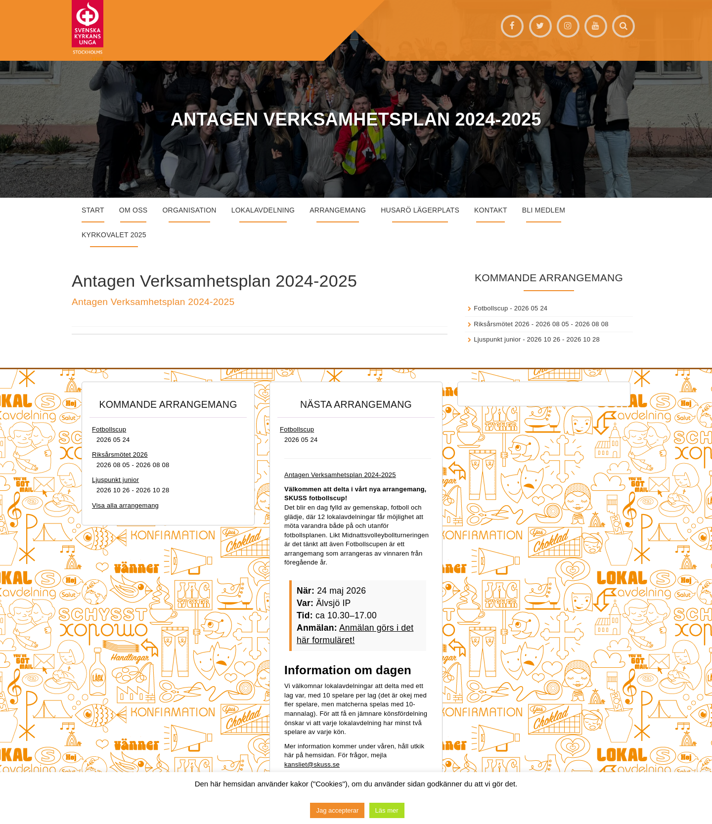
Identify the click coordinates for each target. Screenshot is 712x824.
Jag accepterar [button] (337, 810)
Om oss (133, 210)
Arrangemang (338, 210)
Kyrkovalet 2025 (114, 235)
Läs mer (387, 810)
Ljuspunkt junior (497, 339)
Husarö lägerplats (420, 210)
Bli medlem (543, 210)
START (93, 210)
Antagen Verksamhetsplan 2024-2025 (153, 302)
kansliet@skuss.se (312, 764)
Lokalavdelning (263, 210)
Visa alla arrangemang (125, 505)
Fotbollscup (491, 308)
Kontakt (490, 210)
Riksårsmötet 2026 (502, 324)
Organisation (189, 210)
